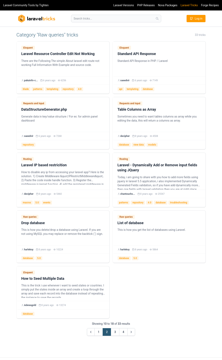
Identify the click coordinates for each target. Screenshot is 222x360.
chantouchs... (127, 193)
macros (27, 202)
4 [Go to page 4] (123, 332)
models (152, 144)
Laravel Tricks (189, 5)
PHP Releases (146, 5)
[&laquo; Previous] (91, 332)
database (148, 89)
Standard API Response (137, 54)
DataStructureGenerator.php (44, 109)
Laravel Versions (123, 5)
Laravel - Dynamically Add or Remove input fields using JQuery (157, 167)
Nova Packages (168, 5)
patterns (37, 89)
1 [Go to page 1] (98, 332)
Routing (27, 159)
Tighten (44, 5)
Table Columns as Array (137, 109)
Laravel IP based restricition (44, 165)
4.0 (80, 89)
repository (68, 89)
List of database (131, 223)
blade (26, 89)
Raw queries (30, 216)
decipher (125, 136)
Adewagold (30, 305)
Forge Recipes (210, 5)
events (47, 202)
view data (138, 144)
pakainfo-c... (31, 80)
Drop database (33, 223)
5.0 (37, 202)
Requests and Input (33, 103)
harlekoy (28, 249)
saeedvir (125, 80)
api (120, 89)
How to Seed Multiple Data (42, 278)
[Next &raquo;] (131, 332)
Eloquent (28, 47)
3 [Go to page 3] (115, 332)
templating (52, 89)
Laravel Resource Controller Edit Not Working (58, 54)
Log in (196, 18)
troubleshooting (178, 202)
